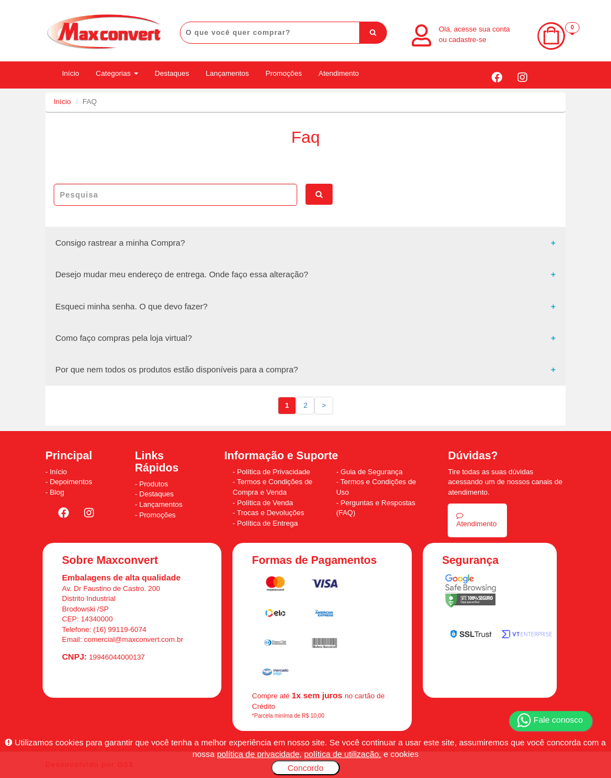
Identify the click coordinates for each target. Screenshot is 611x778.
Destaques (172, 73)
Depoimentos (71, 482)
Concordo (305, 767)
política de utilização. (342, 754)
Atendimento (339, 73)
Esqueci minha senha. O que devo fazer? (131, 306)
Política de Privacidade (273, 472)
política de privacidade (258, 754)
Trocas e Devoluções (270, 513)
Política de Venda (265, 503)
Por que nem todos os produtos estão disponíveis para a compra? (176, 369)
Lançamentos (227, 73)
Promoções (284, 73)
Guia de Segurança (371, 472)
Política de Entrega (267, 523)
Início (70, 73)
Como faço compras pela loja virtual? (123, 338)
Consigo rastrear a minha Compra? (120, 242)
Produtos (153, 484)
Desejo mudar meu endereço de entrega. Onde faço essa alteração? (181, 274)
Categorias (117, 73)
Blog (57, 492)
